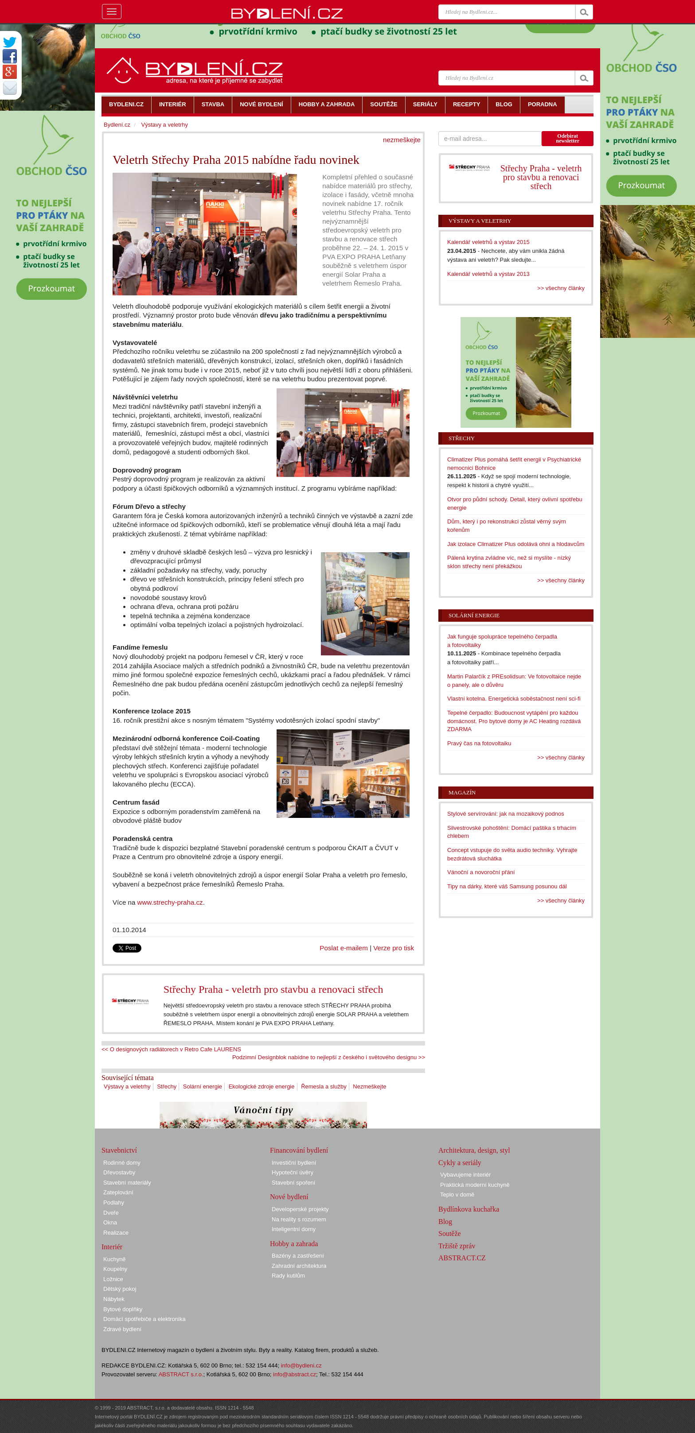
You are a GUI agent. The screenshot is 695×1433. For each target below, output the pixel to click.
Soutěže (449, 1233)
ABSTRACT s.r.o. (181, 1374)
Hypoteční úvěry (292, 1172)
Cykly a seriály (459, 1162)
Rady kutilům (288, 1275)
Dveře (111, 1212)
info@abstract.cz (294, 1374)
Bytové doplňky (122, 1309)
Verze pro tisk (393, 948)
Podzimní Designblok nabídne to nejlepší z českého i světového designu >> (328, 1057)
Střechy (166, 1086)
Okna (110, 1222)
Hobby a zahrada (294, 1243)
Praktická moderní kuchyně (475, 1184)
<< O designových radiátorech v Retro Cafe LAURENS (171, 1049)
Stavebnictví (119, 1150)
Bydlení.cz (117, 124)
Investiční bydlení (294, 1162)
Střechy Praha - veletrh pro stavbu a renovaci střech (273, 989)
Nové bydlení (289, 1197)
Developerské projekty (300, 1209)
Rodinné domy (122, 1162)
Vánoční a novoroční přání (481, 872)
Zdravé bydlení (122, 1329)
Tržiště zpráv (456, 1246)
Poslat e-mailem (344, 948)
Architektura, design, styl (474, 1150)
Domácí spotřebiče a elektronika (144, 1319)
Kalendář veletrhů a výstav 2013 (488, 274)
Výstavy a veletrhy (127, 1086)
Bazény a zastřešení (298, 1255)
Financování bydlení (299, 1150)
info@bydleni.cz (301, 1365)
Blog (445, 1221)
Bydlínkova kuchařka (468, 1209)
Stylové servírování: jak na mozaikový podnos (505, 813)
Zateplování (118, 1192)
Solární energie (202, 1086)
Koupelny (115, 1269)
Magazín (462, 792)
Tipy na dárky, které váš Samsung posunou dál (507, 886)
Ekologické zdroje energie (262, 1086)
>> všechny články (561, 288)
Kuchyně (114, 1259)
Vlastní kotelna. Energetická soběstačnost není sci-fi (514, 698)
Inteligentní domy (294, 1229)
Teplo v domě (457, 1194)
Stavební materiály (127, 1182)
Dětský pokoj (119, 1289)
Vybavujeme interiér (465, 1174)
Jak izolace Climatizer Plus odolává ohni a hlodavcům (515, 544)
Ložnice (113, 1279)
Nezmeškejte (369, 1086)
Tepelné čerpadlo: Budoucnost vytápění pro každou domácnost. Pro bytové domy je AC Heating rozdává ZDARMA (514, 720)
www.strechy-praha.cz (170, 902)
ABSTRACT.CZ (462, 1258)
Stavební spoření (293, 1182)
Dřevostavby (119, 1172)
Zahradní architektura (299, 1266)
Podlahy (113, 1202)
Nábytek (114, 1299)
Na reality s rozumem (299, 1219)
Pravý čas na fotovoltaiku (479, 743)
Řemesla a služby (324, 1086)
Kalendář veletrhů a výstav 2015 (488, 242)
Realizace (116, 1232)
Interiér (112, 1247)
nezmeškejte (402, 139)
